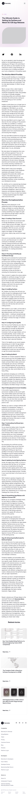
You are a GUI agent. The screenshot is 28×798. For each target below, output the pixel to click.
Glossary (3, 747)
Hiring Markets (4, 734)
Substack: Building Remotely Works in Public (7, 784)
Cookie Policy (16, 793)
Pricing (3, 739)
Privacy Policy (9, 793)
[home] (6, 3)
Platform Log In (5, 750)
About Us (3, 778)
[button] (24, 3)
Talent (2, 737)
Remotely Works (19, 599)
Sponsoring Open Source (7, 767)
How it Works (4, 761)
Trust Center (24, 793)
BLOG (4, 14)
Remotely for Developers (7, 759)
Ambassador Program (6, 781)
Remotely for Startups (6, 731)
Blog (2, 745)
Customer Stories (5, 742)
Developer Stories (5, 764)
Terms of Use (3, 793)
